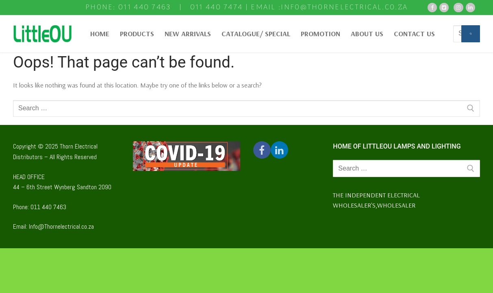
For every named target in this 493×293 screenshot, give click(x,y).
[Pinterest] (470, 7)
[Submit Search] (470, 33)
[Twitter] (444, 7)
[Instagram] (458, 7)
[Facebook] (432, 7)
